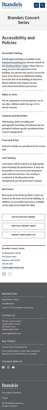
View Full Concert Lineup (23, 226)
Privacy (5, 398)
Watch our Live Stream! (23, 217)
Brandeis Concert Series (23, 20)
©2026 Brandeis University (12, 403)
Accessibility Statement (11, 392)
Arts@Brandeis (8, 303)
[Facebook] (4, 274)
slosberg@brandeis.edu (13, 267)
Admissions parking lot (14, 62)
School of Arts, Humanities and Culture (17, 307)
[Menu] (36, 5)
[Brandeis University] (12, 5)
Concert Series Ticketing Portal (14, 347)
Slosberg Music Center (17, 66)
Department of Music (10, 299)
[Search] (42, 5)
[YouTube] (13, 367)
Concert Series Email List (23, 234)
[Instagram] (10, 274)
